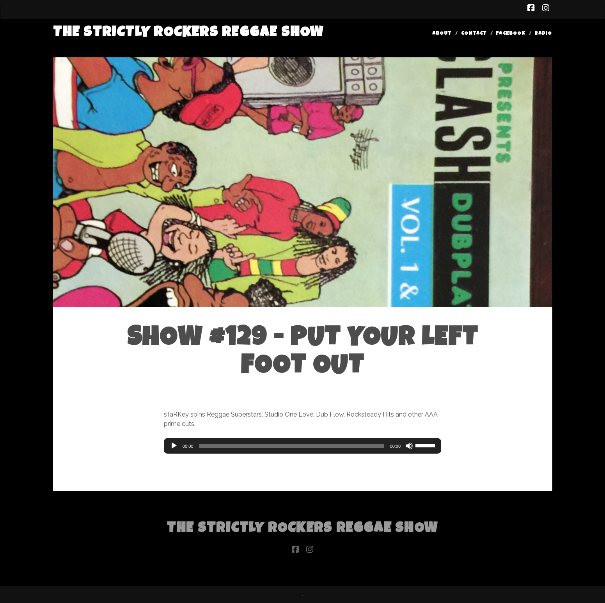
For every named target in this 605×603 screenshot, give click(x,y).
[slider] (291, 446)
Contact (474, 33)
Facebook (510, 33)
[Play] (174, 446)
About (442, 33)
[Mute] (409, 446)
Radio (543, 33)
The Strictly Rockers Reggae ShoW (188, 33)
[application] (302, 446)
